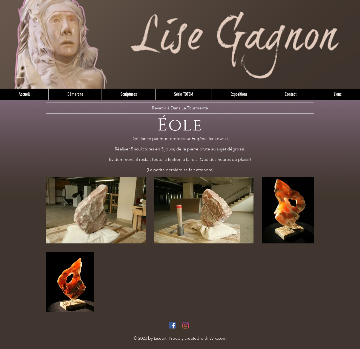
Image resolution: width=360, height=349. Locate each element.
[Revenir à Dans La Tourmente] (180, 108)
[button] (128, 94)
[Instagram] (185, 325)
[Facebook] (172, 325)
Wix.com (218, 338)
